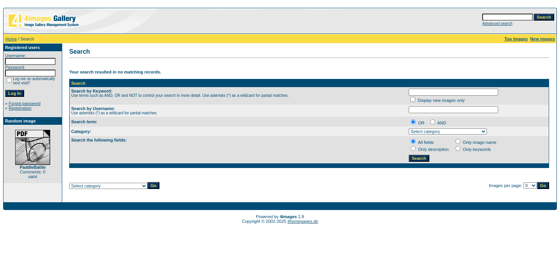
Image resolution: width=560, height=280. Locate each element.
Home (11, 39)
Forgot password (24, 103)
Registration (20, 108)
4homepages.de (302, 221)
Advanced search (497, 23)
